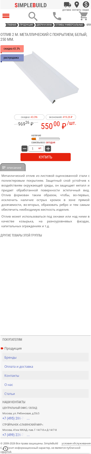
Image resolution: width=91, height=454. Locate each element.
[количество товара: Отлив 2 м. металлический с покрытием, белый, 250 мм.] (33, 149)
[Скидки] (86, 4)
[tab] (13, 167)
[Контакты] (76, 4)
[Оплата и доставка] (67, 4)
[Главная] (31, 4)
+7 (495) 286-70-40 (16, 418)
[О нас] (46, 385)
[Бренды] (46, 357)
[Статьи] (46, 394)
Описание (14, 168)
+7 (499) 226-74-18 (16, 435)
